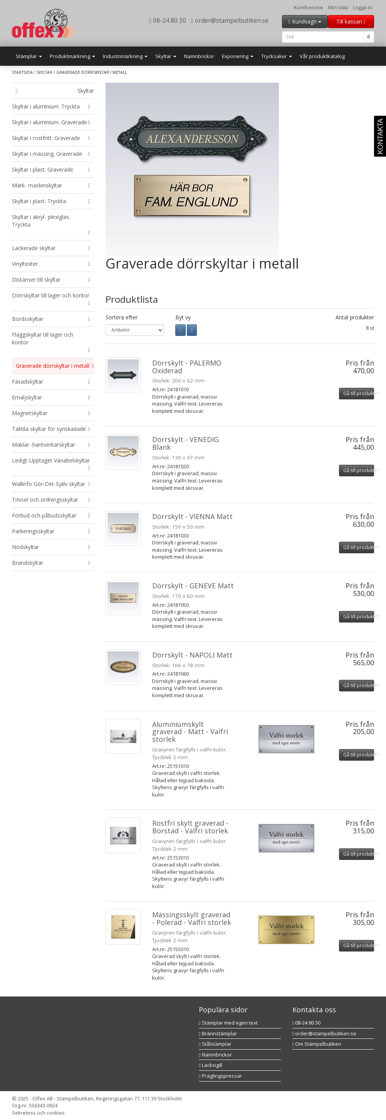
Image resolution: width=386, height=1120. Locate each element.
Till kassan (351, 21)
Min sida (338, 7)
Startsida (22, 72)
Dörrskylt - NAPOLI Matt (192, 654)
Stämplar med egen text (228, 1022)
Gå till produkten (358, 393)
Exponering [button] (237, 56)
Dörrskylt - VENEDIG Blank (185, 443)
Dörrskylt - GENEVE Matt (193, 585)
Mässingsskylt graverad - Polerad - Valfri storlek (191, 918)
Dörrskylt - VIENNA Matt (192, 516)
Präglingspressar (220, 1075)
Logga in (362, 7)
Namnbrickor (199, 56)
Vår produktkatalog (322, 56)
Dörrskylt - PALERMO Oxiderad (187, 366)
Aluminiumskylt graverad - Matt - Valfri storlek (190, 731)
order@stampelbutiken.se (230, 20)
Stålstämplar (215, 1043)
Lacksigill (210, 1065)
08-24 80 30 (167, 20)
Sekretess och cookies (38, 1112)
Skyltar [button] (165, 56)
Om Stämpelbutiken (317, 1043)
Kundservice (308, 7)
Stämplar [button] (29, 56)
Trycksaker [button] (276, 56)
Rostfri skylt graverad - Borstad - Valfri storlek (190, 826)
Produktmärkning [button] (72, 56)
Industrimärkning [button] (125, 56)
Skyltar (44, 72)
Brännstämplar (218, 1033)
